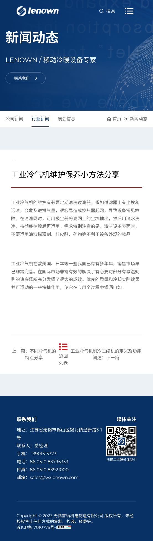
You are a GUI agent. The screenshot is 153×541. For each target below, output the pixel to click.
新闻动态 (138, 118)
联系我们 (25, 78)
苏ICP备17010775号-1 (37, 527)
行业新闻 (40, 118)
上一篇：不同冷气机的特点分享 (34, 354)
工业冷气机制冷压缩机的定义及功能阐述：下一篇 (106, 354)
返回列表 (63, 354)
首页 (114, 118)
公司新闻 (14, 118)
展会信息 (66, 118)
